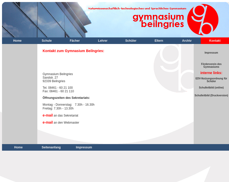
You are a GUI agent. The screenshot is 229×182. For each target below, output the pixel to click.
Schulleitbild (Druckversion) (211, 95)
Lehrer (102, 40)
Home (17, 40)
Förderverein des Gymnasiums (211, 65)
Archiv (186, 40)
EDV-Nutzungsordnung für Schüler (211, 80)
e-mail (48, 115)
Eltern (159, 40)
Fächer (75, 40)
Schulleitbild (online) (211, 87)
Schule (47, 40)
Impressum (211, 52)
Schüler (130, 40)
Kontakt (215, 40)
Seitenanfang (51, 147)
